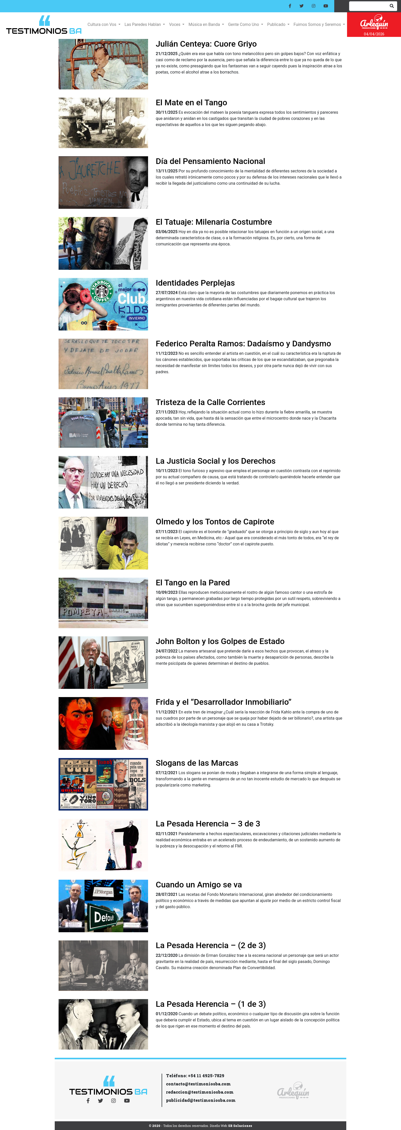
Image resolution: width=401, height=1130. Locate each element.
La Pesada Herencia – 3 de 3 (208, 823)
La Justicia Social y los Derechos (216, 461)
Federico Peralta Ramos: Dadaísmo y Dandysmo (243, 343)
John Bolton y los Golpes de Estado (220, 641)
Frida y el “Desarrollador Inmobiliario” (224, 702)
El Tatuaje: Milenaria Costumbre (214, 222)
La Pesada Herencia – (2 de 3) (211, 945)
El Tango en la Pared (193, 582)
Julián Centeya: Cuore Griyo (206, 44)
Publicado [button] (276, 24)
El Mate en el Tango (191, 102)
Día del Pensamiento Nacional (210, 161)
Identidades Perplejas (195, 283)
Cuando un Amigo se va (199, 884)
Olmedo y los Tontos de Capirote (215, 521)
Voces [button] (175, 24)
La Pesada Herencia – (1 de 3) (211, 1004)
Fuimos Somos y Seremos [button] (318, 24)
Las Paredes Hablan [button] (143, 24)
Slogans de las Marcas (197, 763)
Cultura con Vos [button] (102, 24)
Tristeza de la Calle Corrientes (210, 402)
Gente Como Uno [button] (244, 24)
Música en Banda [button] (204, 24)
